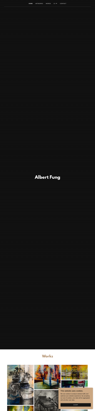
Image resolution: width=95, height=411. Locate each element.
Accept (75, 406)
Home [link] (31, 3)
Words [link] (48, 3)
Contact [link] (63, 3)
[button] (55, 3)
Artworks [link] (39, 3)
